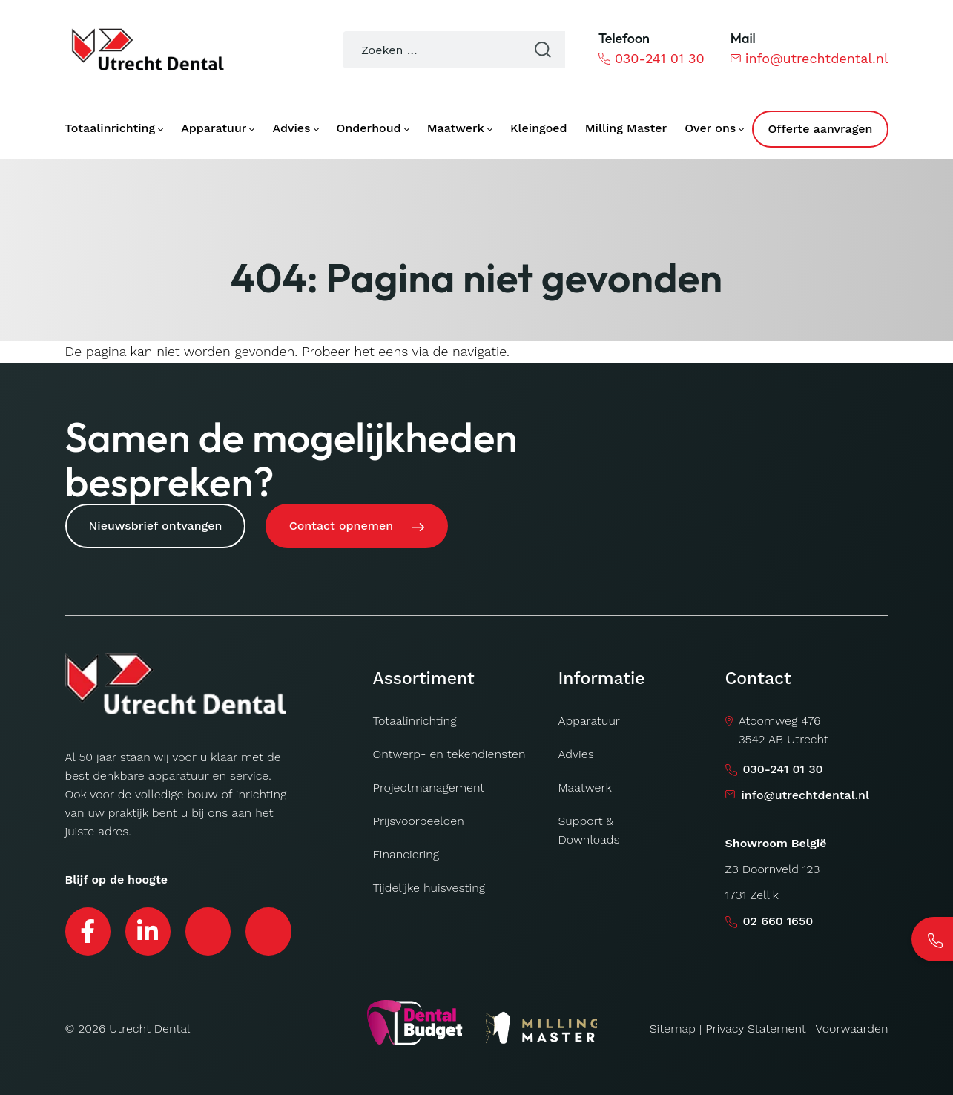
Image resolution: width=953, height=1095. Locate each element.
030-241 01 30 (651, 58)
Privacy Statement (755, 1026)
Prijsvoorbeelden (418, 817)
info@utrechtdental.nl (809, 58)
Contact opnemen (343, 526)
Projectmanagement (429, 784)
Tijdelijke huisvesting (429, 884)
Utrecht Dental (149, 1026)
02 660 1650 (778, 917)
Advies (576, 750)
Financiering (406, 851)
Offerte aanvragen (820, 129)
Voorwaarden (852, 1026)
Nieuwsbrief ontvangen (155, 526)
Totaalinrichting (415, 717)
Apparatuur (589, 717)
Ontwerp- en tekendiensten (449, 750)
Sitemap (673, 1026)
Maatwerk (585, 784)
